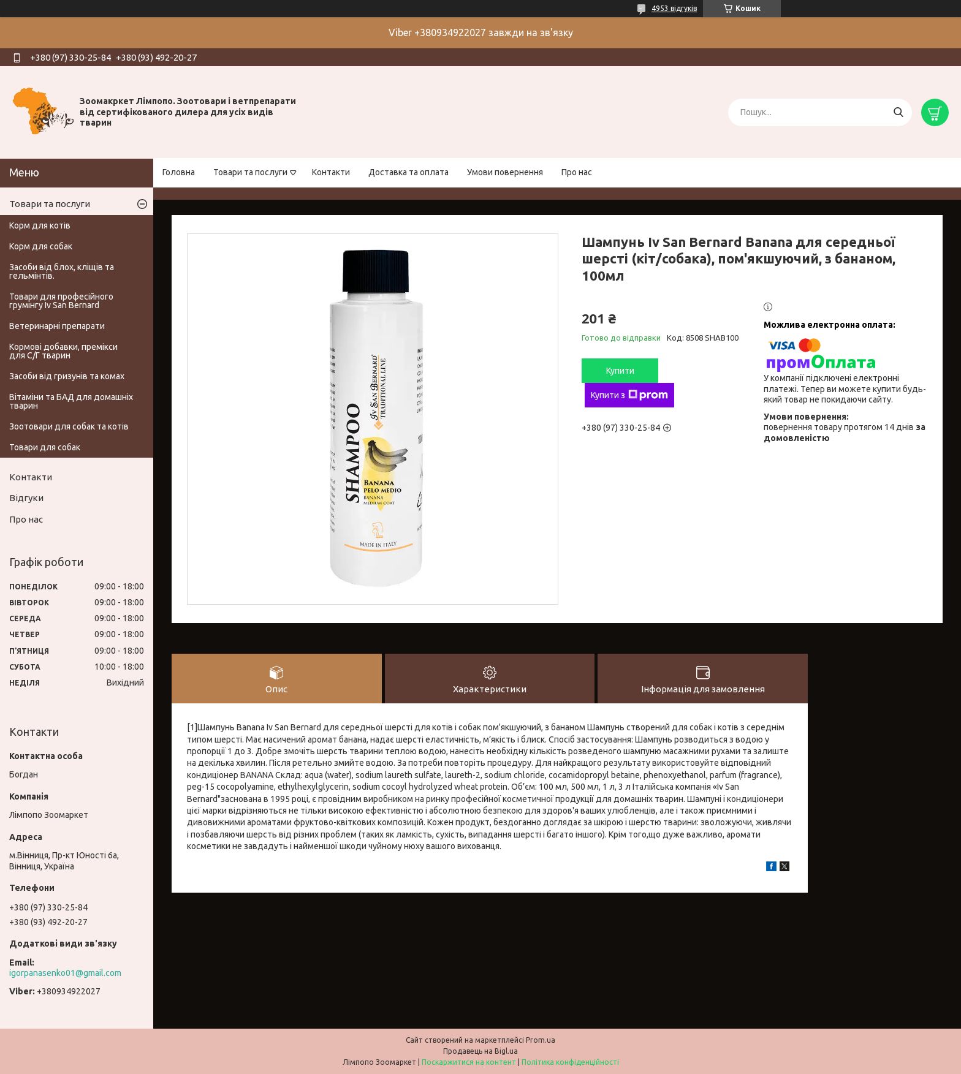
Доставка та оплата (408, 172)
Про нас (576, 172)
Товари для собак (44, 447)
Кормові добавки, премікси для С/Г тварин (63, 351)
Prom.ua (540, 1040)
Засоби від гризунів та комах (66, 376)
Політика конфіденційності (570, 1062)
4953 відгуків (674, 8)
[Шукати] (898, 112)
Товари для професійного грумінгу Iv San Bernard (61, 301)
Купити (620, 371)
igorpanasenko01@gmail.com (65, 973)
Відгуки (26, 498)
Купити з (629, 395)
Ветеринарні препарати (57, 326)
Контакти (331, 172)
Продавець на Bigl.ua (480, 1051)
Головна (178, 172)
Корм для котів (39, 225)
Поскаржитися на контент (469, 1062)
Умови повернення (505, 172)
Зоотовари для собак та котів (69, 426)
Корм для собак (40, 246)
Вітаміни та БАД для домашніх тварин (71, 401)
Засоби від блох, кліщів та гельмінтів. (61, 271)
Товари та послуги (250, 172)
